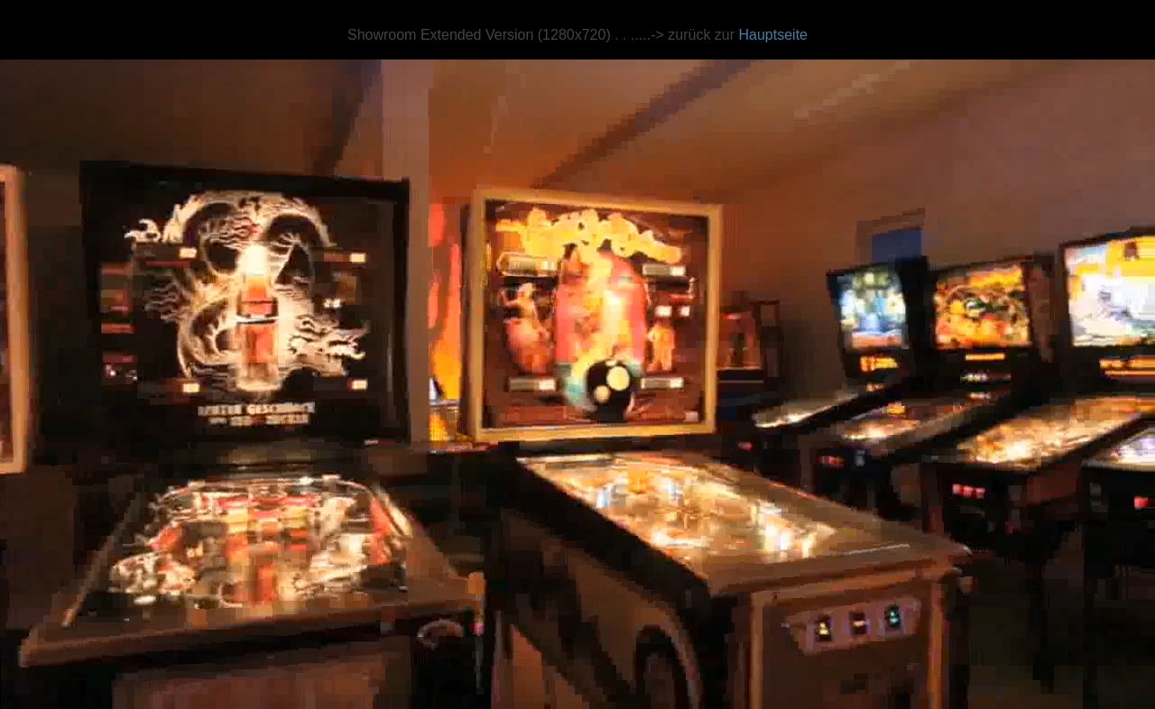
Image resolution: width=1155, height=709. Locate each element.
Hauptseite (773, 34)
